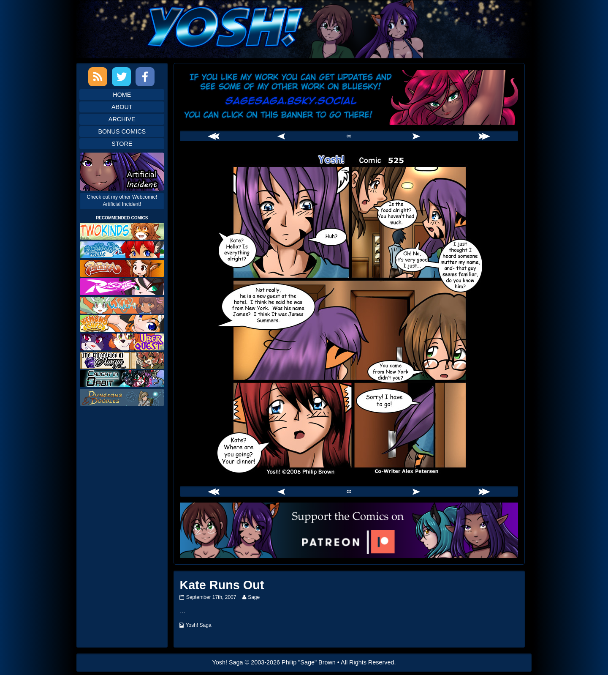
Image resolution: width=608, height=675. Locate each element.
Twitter (121, 76)
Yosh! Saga (199, 625)
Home (122, 94)
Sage (253, 597)
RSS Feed (97, 76)
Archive (122, 119)
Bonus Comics (122, 131)
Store (121, 143)
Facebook (145, 76)
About (122, 107)
